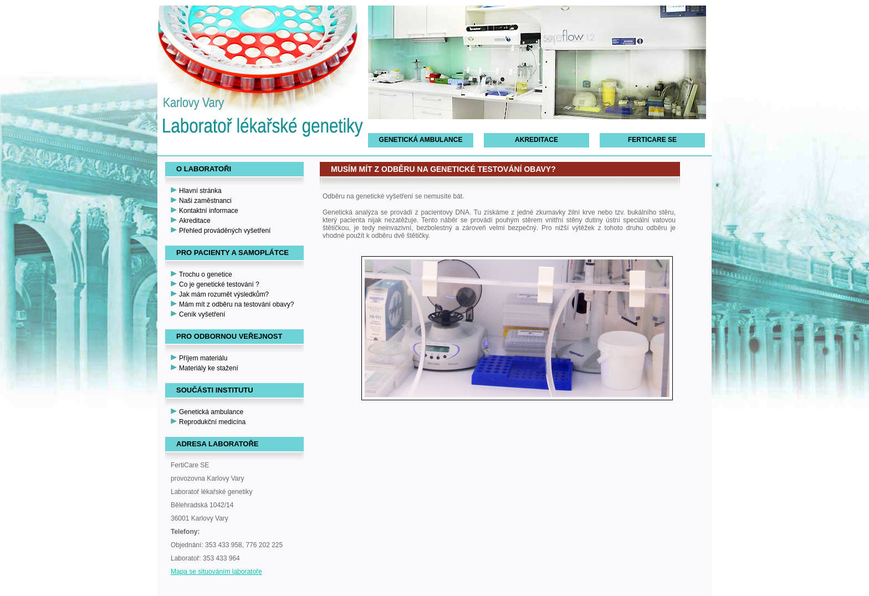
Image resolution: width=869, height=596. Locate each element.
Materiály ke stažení (208, 368)
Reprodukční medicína (212, 422)
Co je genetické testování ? (219, 284)
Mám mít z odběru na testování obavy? (236, 304)
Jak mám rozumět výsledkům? (224, 294)
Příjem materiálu (203, 358)
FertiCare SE (652, 140)
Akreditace (536, 140)
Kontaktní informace (208, 211)
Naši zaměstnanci (205, 201)
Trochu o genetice (205, 274)
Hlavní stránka (200, 191)
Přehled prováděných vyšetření (224, 231)
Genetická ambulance (421, 140)
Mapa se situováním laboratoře (216, 571)
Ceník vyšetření (202, 314)
